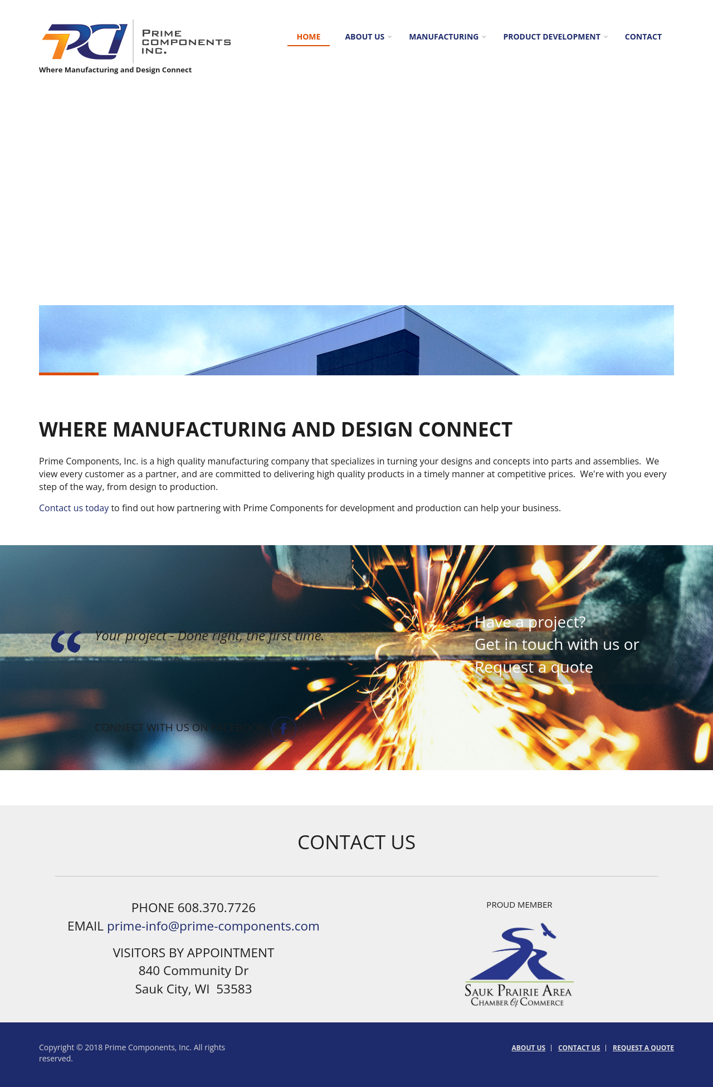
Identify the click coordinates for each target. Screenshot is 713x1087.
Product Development (551, 36)
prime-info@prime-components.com (213, 925)
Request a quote (534, 666)
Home (309, 36)
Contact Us (579, 1048)
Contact (643, 36)
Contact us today (74, 508)
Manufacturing (443, 36)
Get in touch (519, 643)
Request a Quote (643, 1048)
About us (364, 36)
